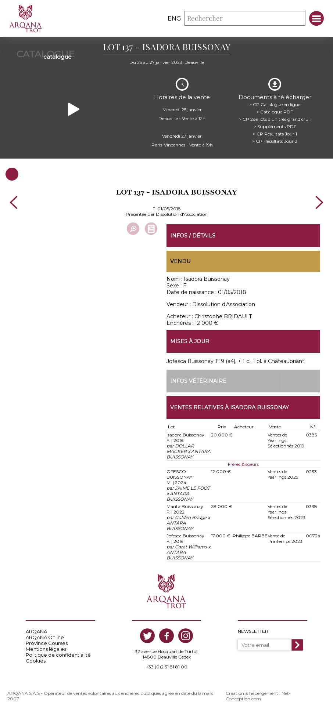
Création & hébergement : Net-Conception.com (258, 695)
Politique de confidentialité (58, 655)
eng (174, 18)
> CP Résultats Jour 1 (275, 134)
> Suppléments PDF (275, 126)
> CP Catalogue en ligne (274, 104)
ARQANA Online (45, 637)
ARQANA (36, 631)
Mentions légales (46, 649)
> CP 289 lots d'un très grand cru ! (275, 119)
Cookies (36, 661)
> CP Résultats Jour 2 (274, 141)
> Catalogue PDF (275, 112)
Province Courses (47, 643)
